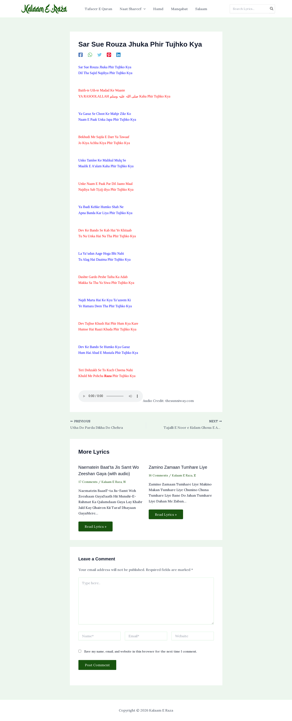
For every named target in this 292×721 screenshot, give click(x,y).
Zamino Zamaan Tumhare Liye (178, 467)
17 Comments (88, 482)
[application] (144, 8)
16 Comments (158, 475)
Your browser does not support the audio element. (110, 396)
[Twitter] (99, 54)
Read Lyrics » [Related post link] (96, 526)
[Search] (272, 9)
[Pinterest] (109, 54)
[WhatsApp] (90, 54)
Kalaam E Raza (111, 482)
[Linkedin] (118, 54)
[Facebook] (80, 54)
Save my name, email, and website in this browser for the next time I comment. (140, 652)
